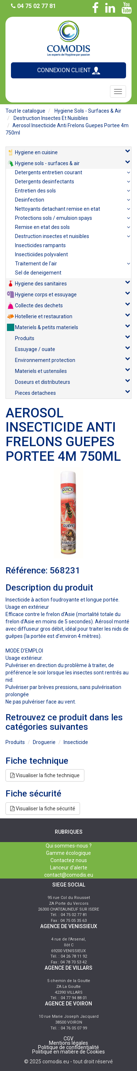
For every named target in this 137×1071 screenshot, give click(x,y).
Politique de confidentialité (68, 1047)
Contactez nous (68, 860)
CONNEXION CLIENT (68, 70)
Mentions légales (68, 1043)
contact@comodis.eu (68, 875)
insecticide (76, 742)
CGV (68, 1038)
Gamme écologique (68, 853)
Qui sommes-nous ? (69, 846)
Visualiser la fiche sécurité (42, 808)
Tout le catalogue (25, 111)
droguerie (44, 742)
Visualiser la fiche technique (45, 775)
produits (15, 742)
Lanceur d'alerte (68, 868)
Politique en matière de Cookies (68, 1052)
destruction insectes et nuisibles (51, 118)
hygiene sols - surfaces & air (87, 111)
